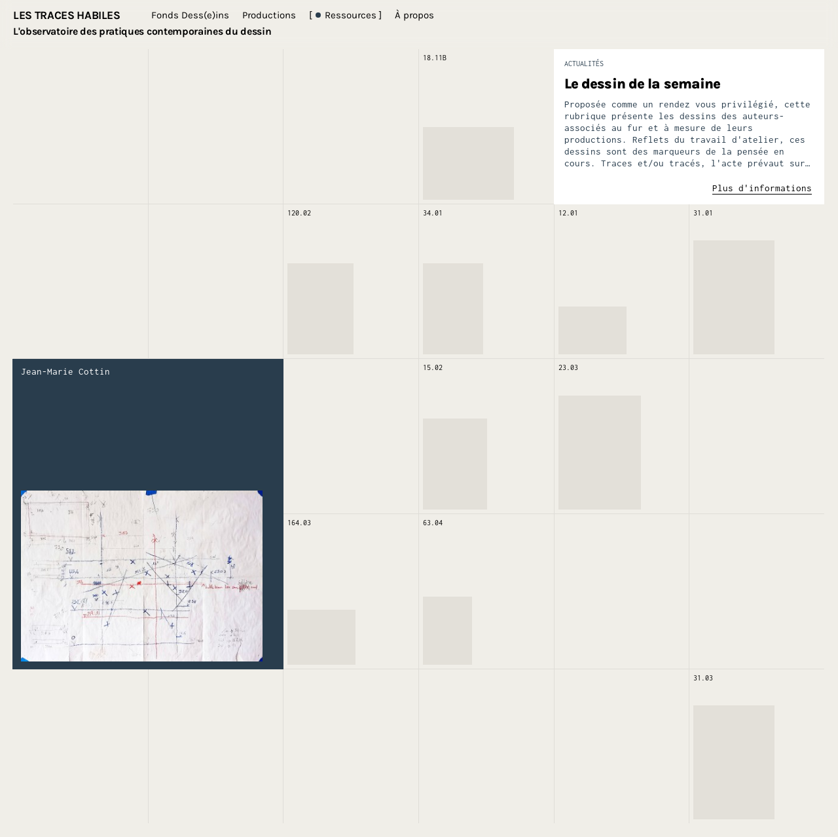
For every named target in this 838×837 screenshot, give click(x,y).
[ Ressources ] (345, 15)
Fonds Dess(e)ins (190, 15)
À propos (414, 15)
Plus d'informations (762, 188)
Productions (269, 15)
